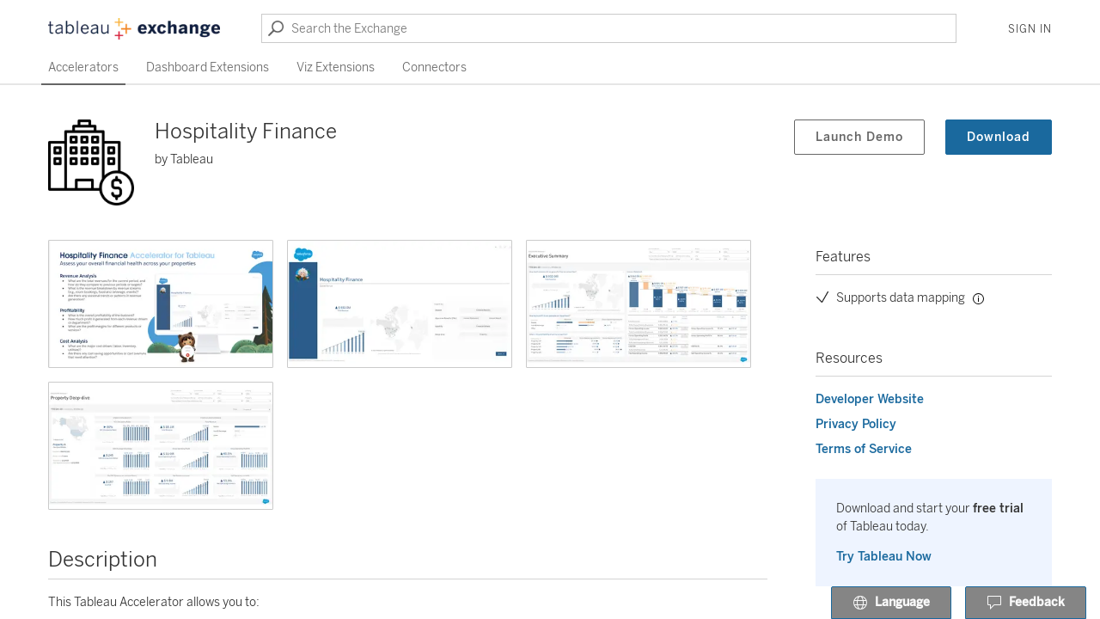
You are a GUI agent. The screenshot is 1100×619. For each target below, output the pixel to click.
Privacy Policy (856, 424)
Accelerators (83, 67)
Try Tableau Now (884, 556)
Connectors (434, 67)
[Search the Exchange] (608, 28)
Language (891, 603)
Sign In (1030, 29)
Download (998, 137)
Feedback (1026, 603)
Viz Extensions (335, 67)
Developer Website (870, 399)
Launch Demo (859, 137)
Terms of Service (864, 449)
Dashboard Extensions (207, 67)
